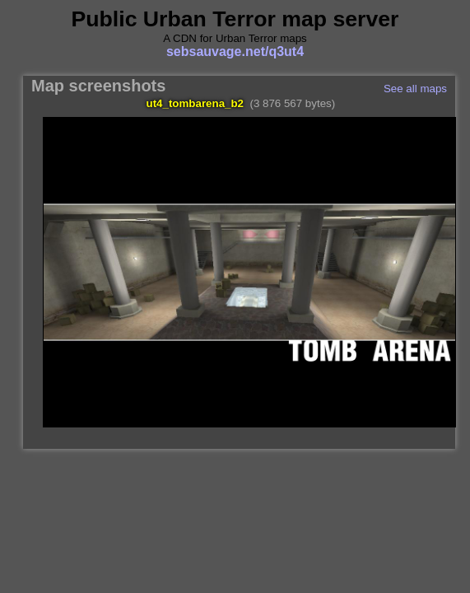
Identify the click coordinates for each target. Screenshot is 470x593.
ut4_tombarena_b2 (195, 103)
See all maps (415, 88)
